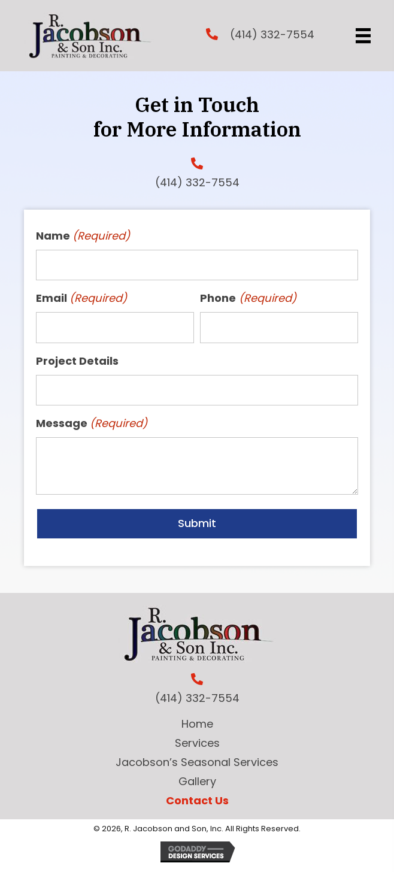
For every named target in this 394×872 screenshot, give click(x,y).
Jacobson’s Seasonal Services (197, 762)
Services (197, 742)
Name (83, 236)
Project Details (77, 360)
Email (82, 298)
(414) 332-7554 (272, 34)
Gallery (197, 781)
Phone (248, 298)
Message (92, 423)
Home (197, 723)
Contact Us (197, 800)
